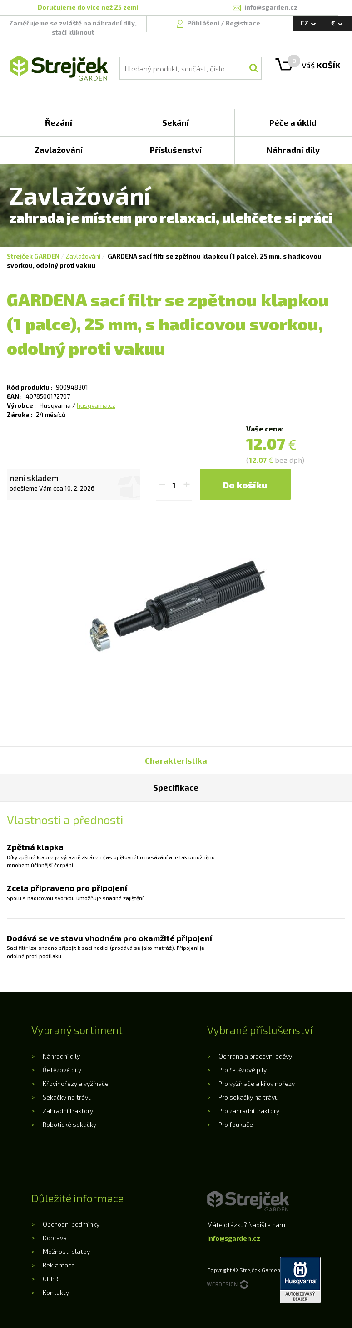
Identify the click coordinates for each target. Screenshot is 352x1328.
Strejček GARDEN (33, 256)
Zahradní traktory (68, 1111)
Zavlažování (82, 256)
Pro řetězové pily (242, 1070)
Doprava (55, 1238)
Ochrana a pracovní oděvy (255, 1056)
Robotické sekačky (69, 1124)
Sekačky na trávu (67, 1097)
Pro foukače (235, 1124)
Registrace (243, 23)
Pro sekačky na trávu (248, 1097)
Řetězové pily (62, 1070)
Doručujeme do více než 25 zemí (88, 7)
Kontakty (56, 1292)
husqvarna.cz (96, 405)
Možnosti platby (66, 1251)
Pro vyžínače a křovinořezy (256, 1083)
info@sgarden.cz (233, 1238)
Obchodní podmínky (71, 1224)
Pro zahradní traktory (248, 1111)
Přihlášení (204, 23)
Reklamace (59, 1265)
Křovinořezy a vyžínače (76, 1083)
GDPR (50, 1278)
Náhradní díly (61, 1056)
